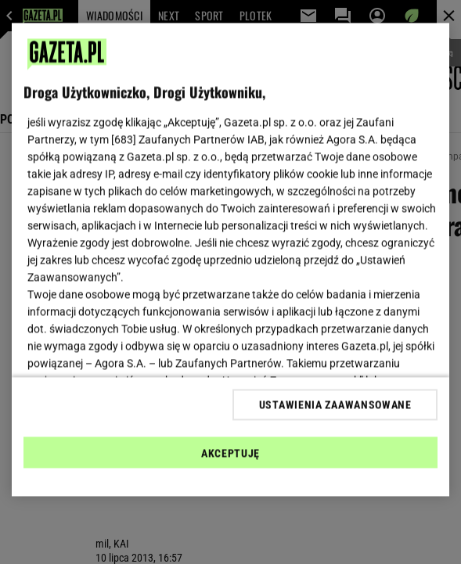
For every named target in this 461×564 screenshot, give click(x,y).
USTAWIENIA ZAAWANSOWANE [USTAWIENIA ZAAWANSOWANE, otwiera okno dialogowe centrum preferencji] (335, 404)
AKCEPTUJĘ (230, 453)
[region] (231, 260)
